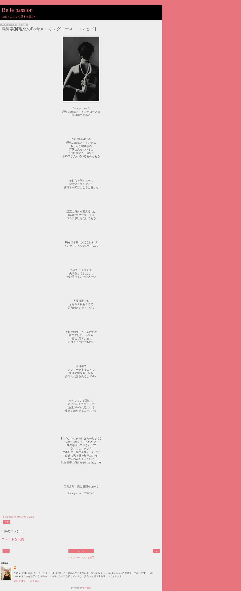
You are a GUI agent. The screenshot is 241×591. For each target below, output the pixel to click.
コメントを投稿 (13, 539)
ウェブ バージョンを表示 (81, 557)
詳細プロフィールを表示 (26, 581)
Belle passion (17, 10)
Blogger (87, 587)
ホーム (81, 551)
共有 (7, 522)
